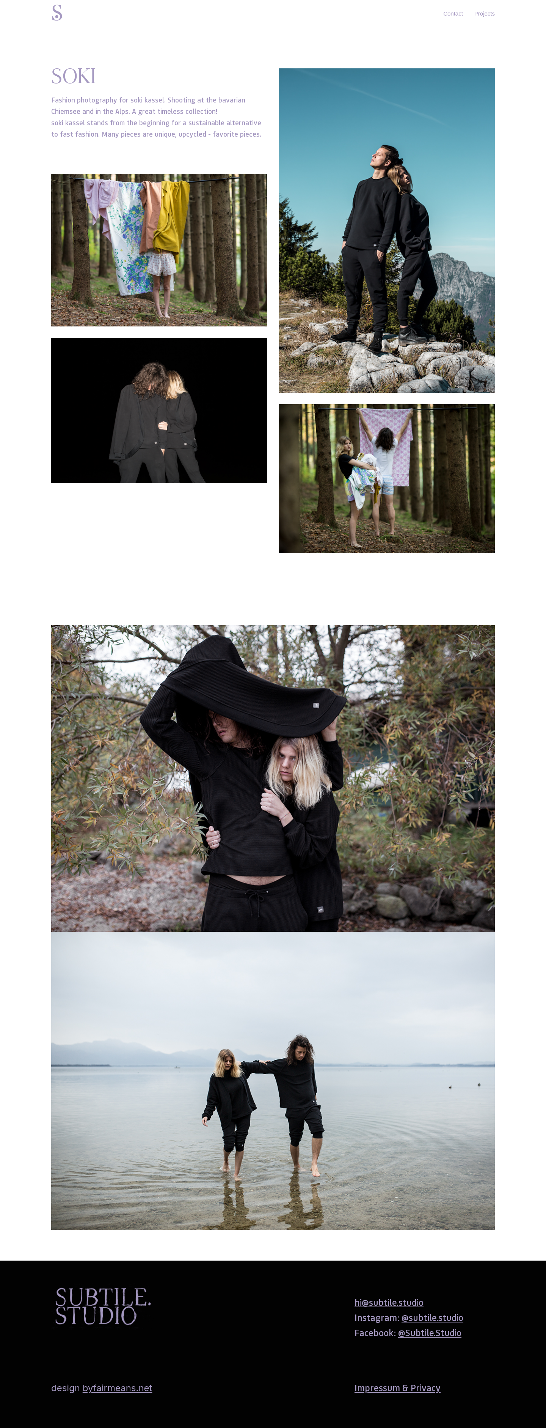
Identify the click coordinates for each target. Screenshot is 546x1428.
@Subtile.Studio (429, 1332)
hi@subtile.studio (389, 1302)
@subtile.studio (432, 1317)
